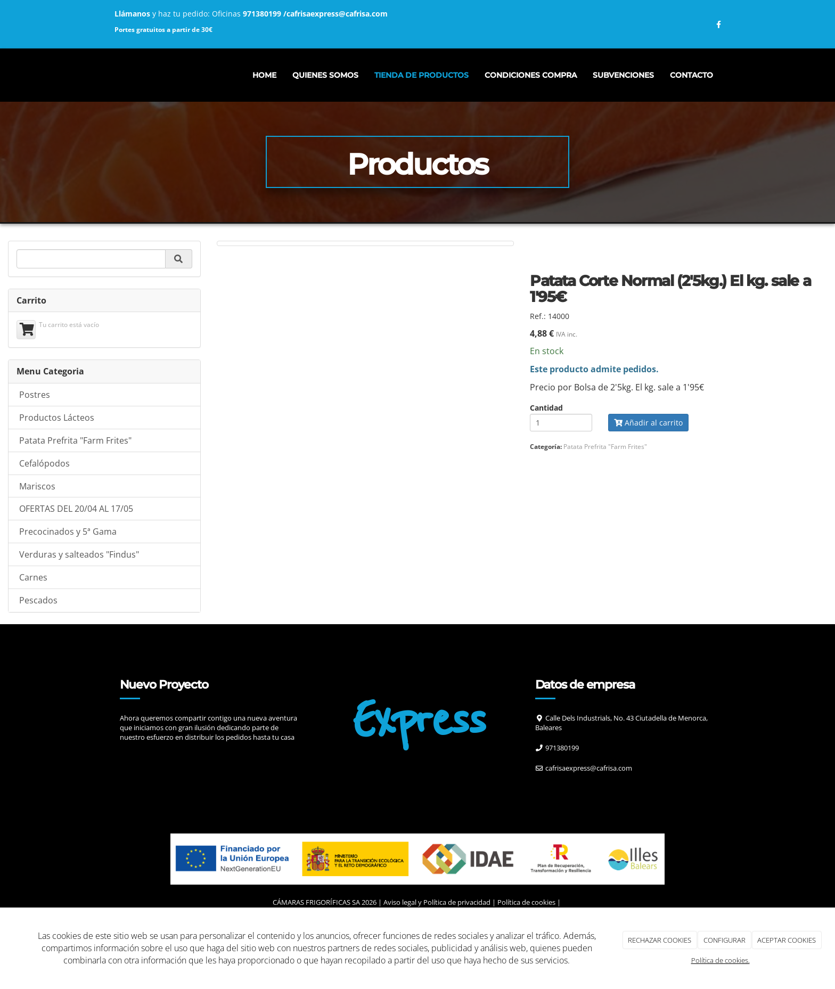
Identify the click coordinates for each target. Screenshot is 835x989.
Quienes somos (325, 75)
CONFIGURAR (724, 940)
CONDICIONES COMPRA (531, 75)
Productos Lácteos (56, 469)
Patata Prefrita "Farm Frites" (75, 491)
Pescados (38, 651)
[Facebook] (547, 840)
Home (264, 75)
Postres (34, 446)
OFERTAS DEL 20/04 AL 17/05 (76, 560)
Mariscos (37, 537)
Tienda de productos (421, 75)
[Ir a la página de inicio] (103, 75)
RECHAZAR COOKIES (659, 940)
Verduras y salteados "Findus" (79, 605)
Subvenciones (623, 75)
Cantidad (546, 459)
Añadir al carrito (648, 474)
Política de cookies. (720, 960)
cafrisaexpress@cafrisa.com (337, 14)
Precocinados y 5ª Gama (68, 583)
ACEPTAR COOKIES (786, 940)
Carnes (33, 628)
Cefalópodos (44, 514)
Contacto (691, 75)
